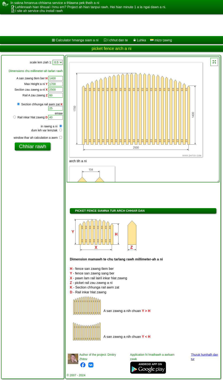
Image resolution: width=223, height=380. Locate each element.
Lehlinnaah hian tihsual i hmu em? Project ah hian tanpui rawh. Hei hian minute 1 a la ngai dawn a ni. (90, 7)
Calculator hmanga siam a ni (77, 40)
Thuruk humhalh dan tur (204, 357)
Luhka (141, 40)
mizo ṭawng (161, 40)
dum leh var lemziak (46, 130)
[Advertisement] (107, 25)
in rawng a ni (51, 126)
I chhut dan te (118, 40)
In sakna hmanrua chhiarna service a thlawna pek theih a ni (55, 3)
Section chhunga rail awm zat (40, 104)
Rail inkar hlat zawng (30, 117)
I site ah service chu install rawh (39, 11)
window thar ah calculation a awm (38, 137)
